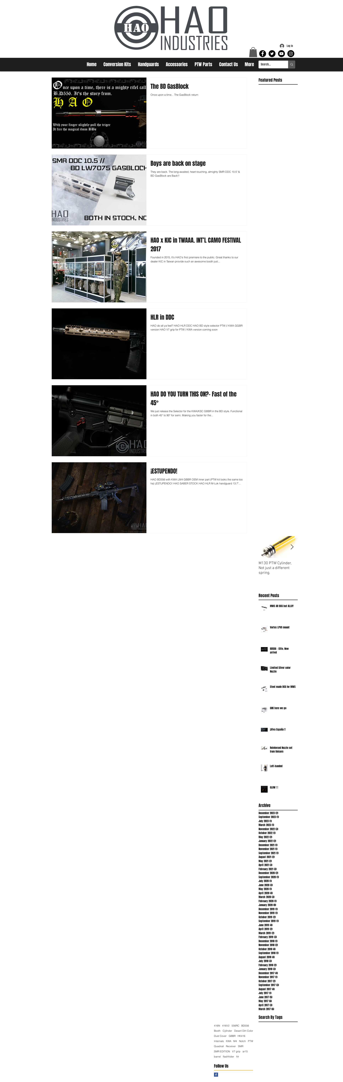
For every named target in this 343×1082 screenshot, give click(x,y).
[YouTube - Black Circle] (281, 53)
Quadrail (219, 1046)
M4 (235, 1041)
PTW (250, 1041)
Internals (219, 1041)
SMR (240, 1046)
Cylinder (227, 1030)
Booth (217, 1030)
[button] (253, 52)
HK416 (241, 1036)
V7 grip (236, 1051)
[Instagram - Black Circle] (290, 53)
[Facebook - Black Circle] (262, 53)
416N (217, 1025)
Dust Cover (220, 1036)
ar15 (245, 1051)
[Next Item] (292, 547)
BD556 (245, 1025)
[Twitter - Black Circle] (272, 53)
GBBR (232, 1036)
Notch (242, 1041)
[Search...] (271, 64)
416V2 (225, 1025)
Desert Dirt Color (243, 1030)
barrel (217, 1056)
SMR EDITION (222, 1051)
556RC (235, 1025)
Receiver (231, 1046)
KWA (228, 1041)
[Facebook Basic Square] (216, 1075)
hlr (237, 1056)
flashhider (228, 1056)
